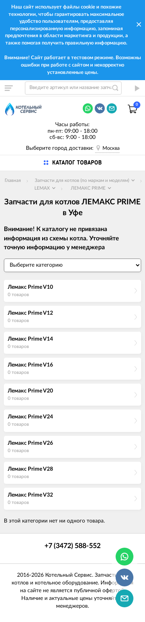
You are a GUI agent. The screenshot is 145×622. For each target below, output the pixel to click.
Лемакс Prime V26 (30, 443)
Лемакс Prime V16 (30, 365)
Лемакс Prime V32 (30, 495)
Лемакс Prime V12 (30, 313)
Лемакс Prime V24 (30, 417)
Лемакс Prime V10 (30, 287)
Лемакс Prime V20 (30, 391)
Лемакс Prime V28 (30, 469)
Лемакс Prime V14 (30, 339)
